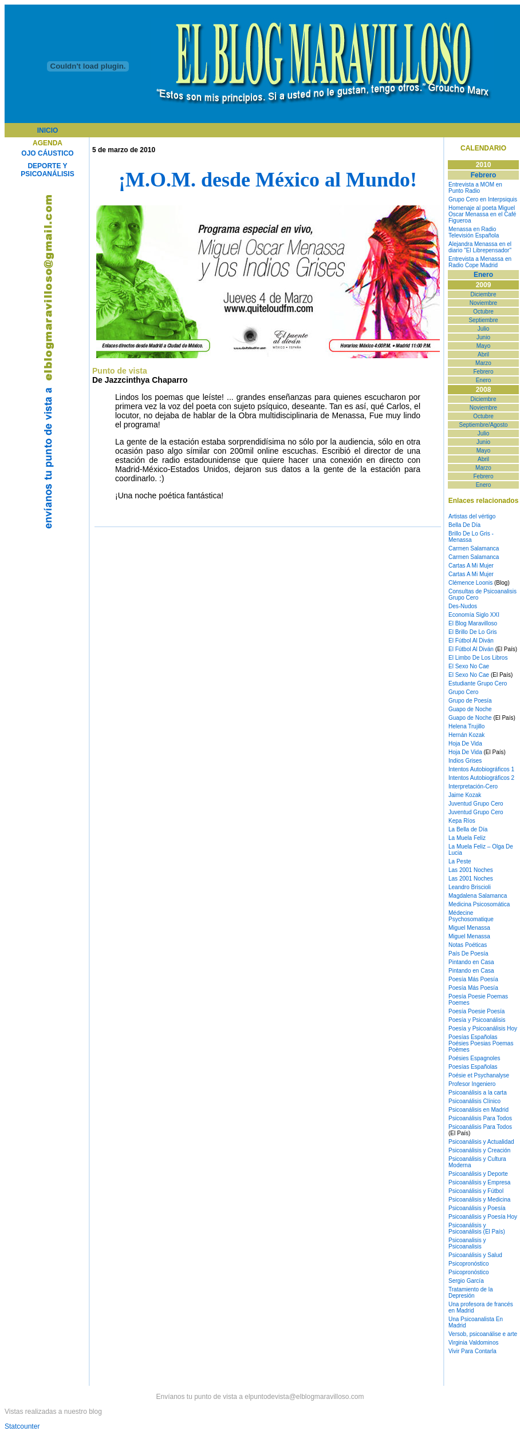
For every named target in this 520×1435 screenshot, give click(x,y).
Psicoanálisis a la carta (477, 1092)
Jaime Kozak (464, 795)
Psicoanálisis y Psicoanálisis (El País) (476, 1228)
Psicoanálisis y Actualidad (481, 1142)
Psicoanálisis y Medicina (479, 1199)
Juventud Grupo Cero (475, 803)
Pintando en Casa (471, 962)
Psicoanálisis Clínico (474, 1101)
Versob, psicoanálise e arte (482, 1334)
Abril (483, 354)
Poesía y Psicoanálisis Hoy (482, 1028)
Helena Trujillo (466, 726)
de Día (478, 829)
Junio (483, 337)
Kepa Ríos (461, 821)
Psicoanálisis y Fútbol (475, 1191)
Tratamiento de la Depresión (470, 1292)
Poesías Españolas (473, 1037)
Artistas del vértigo (471, 516)
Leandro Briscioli (469, 887)
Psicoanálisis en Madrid (478, 1110)
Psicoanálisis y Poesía (477, 1208)
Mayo (483, 346)
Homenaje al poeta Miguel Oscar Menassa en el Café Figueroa (482, 214)
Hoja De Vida (465, 743)
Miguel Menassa (469, 928)
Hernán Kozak (466, 735)
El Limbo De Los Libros (477, 658)
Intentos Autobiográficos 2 (481, 778)
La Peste (459, 861)
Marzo (483, 363)
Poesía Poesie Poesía (476, 1011)
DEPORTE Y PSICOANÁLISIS (47, 170)
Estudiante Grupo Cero (477, 683)
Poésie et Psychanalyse (478, 1075)
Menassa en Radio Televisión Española (473, 232)
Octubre (483, 311)
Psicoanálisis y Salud (475, 1255)
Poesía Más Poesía (473, 979)
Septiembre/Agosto (483, 425)
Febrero (483, 371)
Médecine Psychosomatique (471, 916)
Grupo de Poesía (470, 700)
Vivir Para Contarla (472, 1351)
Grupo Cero (463, 692)
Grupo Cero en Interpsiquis (482, 199)
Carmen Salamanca (473, 548)
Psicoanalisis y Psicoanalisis (467, 1243)
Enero (483, 380)
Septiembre (483, 320)
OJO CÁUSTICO (47, 153)
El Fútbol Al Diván (471, 640)
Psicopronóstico (468, 1263)
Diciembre (483, 294)
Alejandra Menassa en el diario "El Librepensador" (479, 247)
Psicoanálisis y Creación (479, 1150)
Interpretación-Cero (473, 786)
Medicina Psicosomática (479, 904)
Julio (484, 329)
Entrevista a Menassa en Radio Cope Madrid (479, 262)
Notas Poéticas (467, 945)
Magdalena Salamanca (477, 896)
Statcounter (22, 1426)
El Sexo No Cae (468, 666)
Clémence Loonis (470, 583)
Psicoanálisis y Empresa (479, 1182)
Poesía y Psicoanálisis (477, 1020)
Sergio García (466, 1281)
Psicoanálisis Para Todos (480, 1118)
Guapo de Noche (470, 709)
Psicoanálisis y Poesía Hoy (482, 1217)
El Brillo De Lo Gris (472, 632)
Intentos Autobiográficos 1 (481, 769)
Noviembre (483, 303)
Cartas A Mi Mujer (471, 565)
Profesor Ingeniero (471, 1084)
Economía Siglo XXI (473, 615)
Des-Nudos (462, 606)
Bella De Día (464, 525)
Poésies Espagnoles (474, 1058)
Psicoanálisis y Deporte (478, 1174)
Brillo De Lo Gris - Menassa (471, 536)
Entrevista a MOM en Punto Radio (475, 187)
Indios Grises (465, 761)
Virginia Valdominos (473, 1342)
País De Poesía (468, 953)
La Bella (458, 829)
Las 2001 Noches (470, 870)
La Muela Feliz (467, 838)
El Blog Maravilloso (472, 623)
